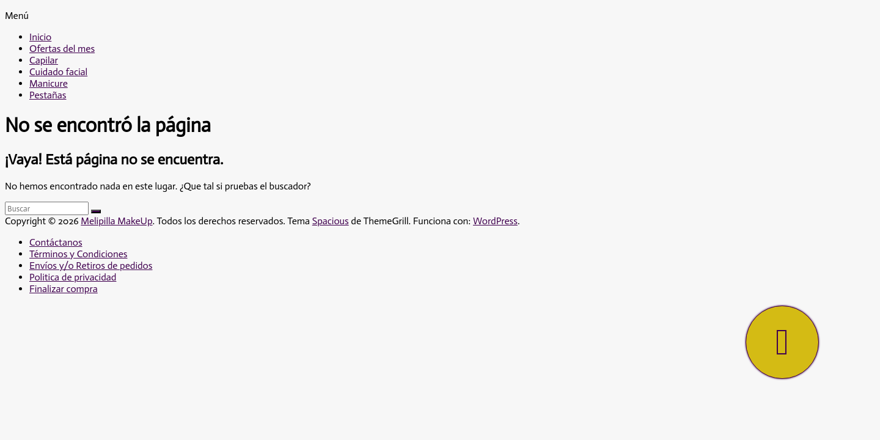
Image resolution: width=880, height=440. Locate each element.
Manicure (48, 83)
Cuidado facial (58, 72)
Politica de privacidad (72, 277)
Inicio (40, 37)
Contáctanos (55, 242)
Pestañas (47, 95)
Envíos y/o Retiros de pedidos (90, 265)
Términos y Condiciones (78, 254)
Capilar (43, 60)
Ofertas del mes (62, 48)
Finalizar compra (63, 289)
